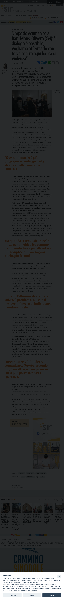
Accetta (52, 595)
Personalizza (12, 595)
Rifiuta (32, 595)
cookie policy (27, 590)
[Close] (59, 576)
